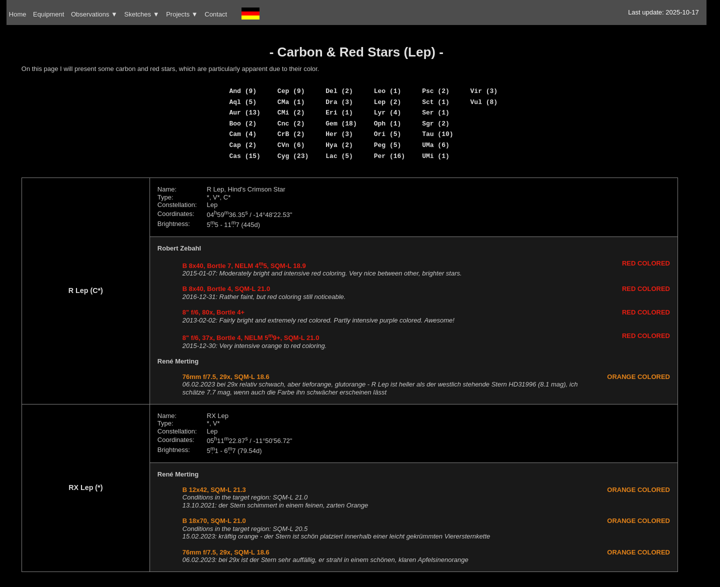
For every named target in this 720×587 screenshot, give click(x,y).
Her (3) (339, 134)
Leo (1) (388, 91)
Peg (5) (388, 145)
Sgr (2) (436, 123)
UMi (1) (436, 156)
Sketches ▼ (142, 14)
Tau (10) (437, 134)
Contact (215, 14)
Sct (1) (436, 102)
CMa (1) (291, 102)
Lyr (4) (388, 112)
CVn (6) (291, 145)
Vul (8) (484, 102)
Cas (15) (244, 156)
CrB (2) (291, 134)
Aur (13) (244, 112)
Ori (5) (388, 134)
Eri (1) (339, 112)
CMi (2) (291, 112)
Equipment (48, 14)
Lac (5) (339, 156)
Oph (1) (388, 123)
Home (17, 14)
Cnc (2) (291, 123)
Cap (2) (242, 145)
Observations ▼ (94, 14)
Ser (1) (436, 112)
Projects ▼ (182, 14)
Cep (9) (291, 91)
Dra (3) (339, 102)
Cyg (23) (293, 156)
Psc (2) (436, 91)
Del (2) (339, 91)
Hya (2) (339, 145)
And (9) (242, 91)
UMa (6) (436, 145)
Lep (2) (388, 102)
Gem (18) (341, 123)
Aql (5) (242, 102)
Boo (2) (242, 123)
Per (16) (389, 156)
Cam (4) (242, 134)
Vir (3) (484, 91)
